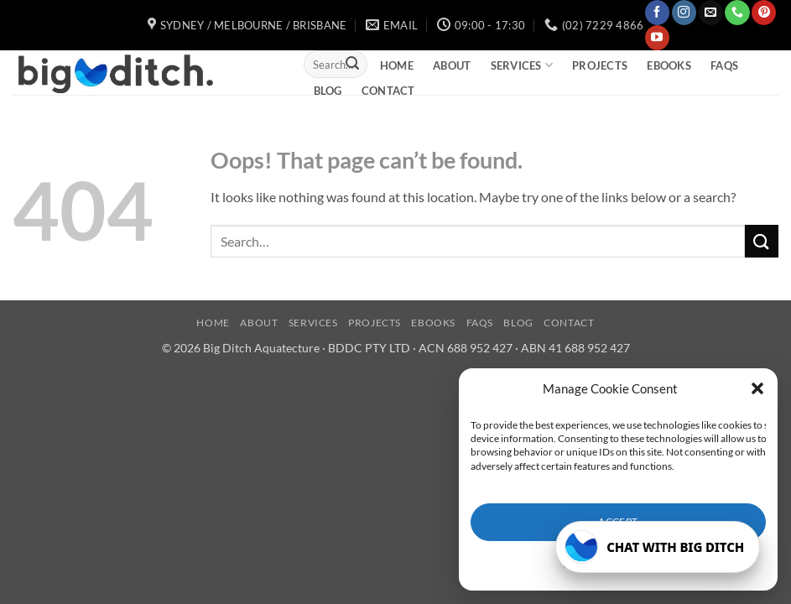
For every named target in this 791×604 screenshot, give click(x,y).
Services (522, 65)
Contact (388, 90)
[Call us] (737, 12)
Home (397, 65)
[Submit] (352, 64)
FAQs (724, 65)
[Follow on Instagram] (684, 12)
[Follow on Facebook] (657, 12)
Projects (599, 65)
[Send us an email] (711, 12)
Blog (328, 90)
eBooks (669, 65)
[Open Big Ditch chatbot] (657, 547)
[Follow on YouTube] (657, 37)
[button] (757, 388)
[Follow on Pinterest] (764, 12)
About (452, 65)
